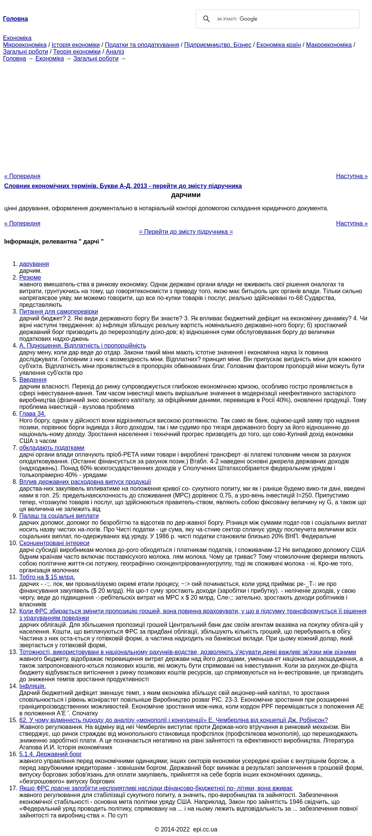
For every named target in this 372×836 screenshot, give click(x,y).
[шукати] (276, 18)
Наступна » (352, 176)
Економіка (17, 38)
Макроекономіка (329, 45)
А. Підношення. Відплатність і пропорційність (82, 345)
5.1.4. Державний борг (50, 754)
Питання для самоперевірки (58, 311)
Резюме (30, 277)
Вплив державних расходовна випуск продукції (85, 482)
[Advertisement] (186, 115)
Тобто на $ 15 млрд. (47, 577)
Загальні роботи (25, 51)
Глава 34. (32, 413)
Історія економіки (76, 45)
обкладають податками (51, 447)
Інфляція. (32, 686)
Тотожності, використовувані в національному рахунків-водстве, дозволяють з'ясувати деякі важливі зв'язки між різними (187, 652)
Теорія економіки (77, 51)
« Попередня (22, 176)
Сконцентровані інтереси (54, 543)
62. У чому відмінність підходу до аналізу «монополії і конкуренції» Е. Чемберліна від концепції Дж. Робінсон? (173, 720)
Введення (33, 379)
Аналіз (115, 51)
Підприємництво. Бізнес (218, 45)
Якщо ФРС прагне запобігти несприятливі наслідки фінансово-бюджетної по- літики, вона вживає (156, 788)
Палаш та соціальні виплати (59, 516)
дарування (34, 264)
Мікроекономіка (25, 45)
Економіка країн (279, 45)
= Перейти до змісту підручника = (186, 231)
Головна (14, 58)
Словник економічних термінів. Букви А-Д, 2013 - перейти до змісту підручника (123, 186)
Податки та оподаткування (142, 45)
